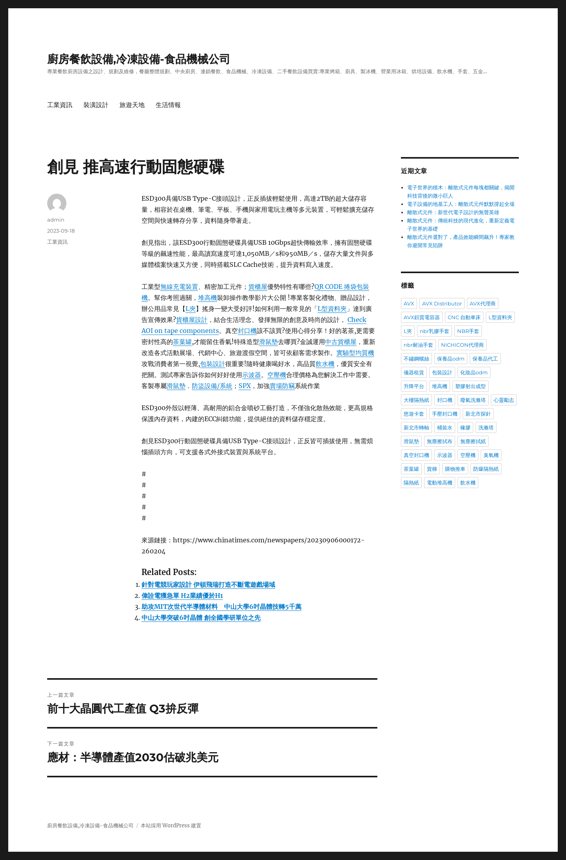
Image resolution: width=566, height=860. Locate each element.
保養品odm (451, 358)
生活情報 (168, 105)
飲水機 (325, 364)
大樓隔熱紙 (416, 400)
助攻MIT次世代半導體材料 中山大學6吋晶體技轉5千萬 (221, 606)
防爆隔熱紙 (486, 469)
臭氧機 (491, 455)
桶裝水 (444, 427)
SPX (245, 386)
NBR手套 (468, 331)
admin (55, 219)
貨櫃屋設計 (192, 320)
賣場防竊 (282, 386)
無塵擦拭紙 (473, 441)
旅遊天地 (132, 105)
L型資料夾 (332, 309)
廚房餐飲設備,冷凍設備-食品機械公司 (138, 59)
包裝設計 (212, 364)
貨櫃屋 (257, 286)
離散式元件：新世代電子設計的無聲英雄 (453, 212)
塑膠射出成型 (470, 386)
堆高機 (207, 297)
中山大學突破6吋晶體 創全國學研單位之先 (201, 617)
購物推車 (455, 469)
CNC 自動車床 (464, 317)
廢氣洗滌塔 (473, 400)
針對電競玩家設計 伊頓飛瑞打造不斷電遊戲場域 (208, 584)
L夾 (191, 309)
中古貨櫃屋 (341, 342)
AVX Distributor (442, 303)
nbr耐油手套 (418, 345)
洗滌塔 (486, 427)
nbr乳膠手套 (434, 331)
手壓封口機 (445, 414)
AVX (409, 303)
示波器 (251, 375)
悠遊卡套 (414, 414)
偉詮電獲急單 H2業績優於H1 (182, 595)
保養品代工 (485, 358)
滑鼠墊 (268, 342)
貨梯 (432, 469)
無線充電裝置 (179, 286)
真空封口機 (416, 455)
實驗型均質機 (355, 353)
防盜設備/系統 (212, 386)
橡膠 (465, 427)
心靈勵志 (504, 400)
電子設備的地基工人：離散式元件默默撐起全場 (461, 204)
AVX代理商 (483, 303)
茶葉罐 (182, 342)
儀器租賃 (414, 372)
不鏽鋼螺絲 (416, 358)
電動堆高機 (439, 482)
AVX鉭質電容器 (422, 317)
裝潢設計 (95, 105)
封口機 (247, 331)
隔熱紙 (411, 482)
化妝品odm (474, 372)
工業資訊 (59, 105)
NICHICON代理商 (462, 345)
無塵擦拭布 (439, 441)
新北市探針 (478, 414)
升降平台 (414, 386)
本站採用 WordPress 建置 (171, 825)
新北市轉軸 (416, 427)
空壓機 (276, 375)
